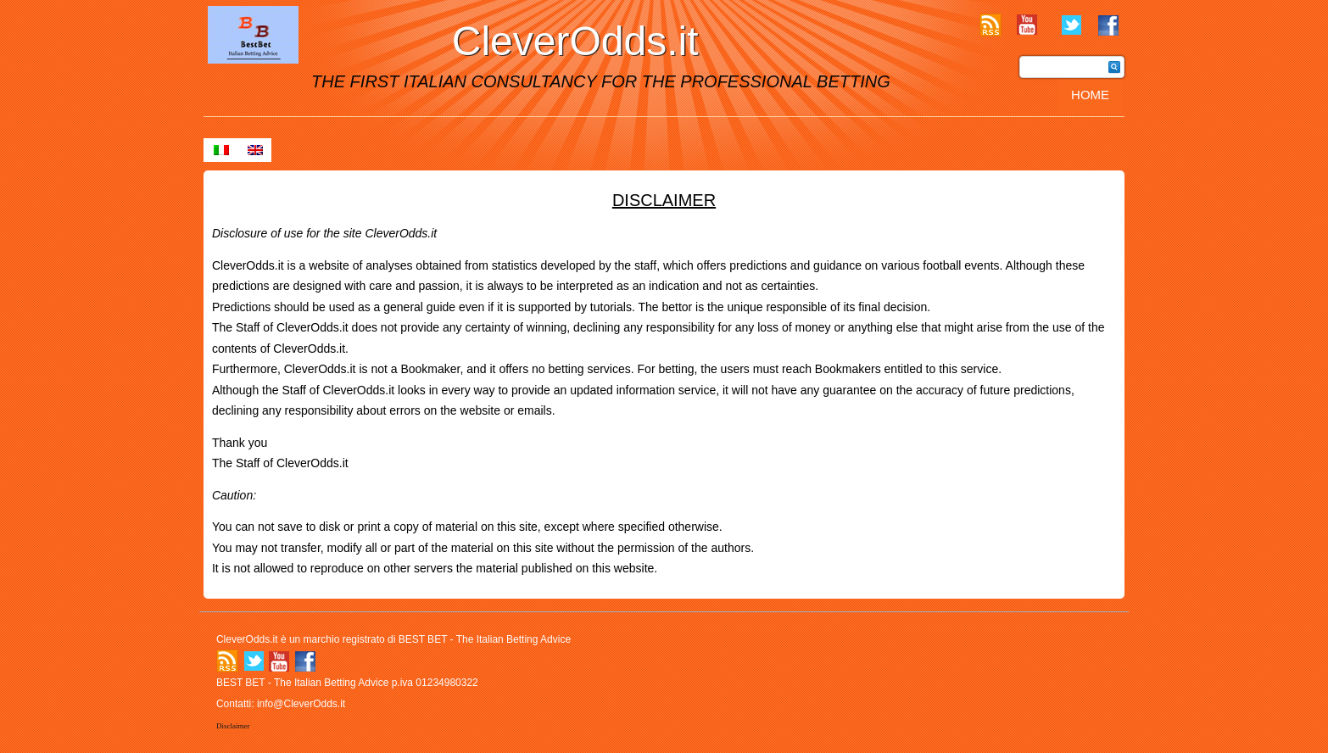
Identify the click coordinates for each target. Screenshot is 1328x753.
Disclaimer (233, 726)
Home (1090, 94)
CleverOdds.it (575, 41)
